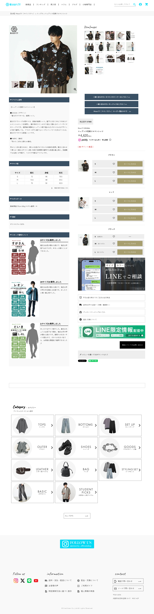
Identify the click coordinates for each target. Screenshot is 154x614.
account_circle (140, 4)
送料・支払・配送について (58, 580)
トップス (40, 13)
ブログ (74, 4)
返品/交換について (90, 319)
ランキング (40, 4)
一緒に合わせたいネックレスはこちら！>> (111, 104)
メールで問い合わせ (124, 588)
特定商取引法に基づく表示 (58, 591)
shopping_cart (146, 4)
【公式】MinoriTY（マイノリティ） (22, 13)
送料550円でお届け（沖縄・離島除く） (97, 305)
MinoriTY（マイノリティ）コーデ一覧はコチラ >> (111, 111)
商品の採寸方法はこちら (59, 188)
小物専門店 (87, 4)
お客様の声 (51, 585)
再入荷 (53, 4)
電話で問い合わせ (123, 581)
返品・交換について (87, 580)
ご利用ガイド (84, 585)
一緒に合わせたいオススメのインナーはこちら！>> (111, 97)
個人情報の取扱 (85, 591)
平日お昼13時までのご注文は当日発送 (96, 297)
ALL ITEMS (69, 515)
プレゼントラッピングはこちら (94, 312)
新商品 (28, 4)
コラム (64, 4)
